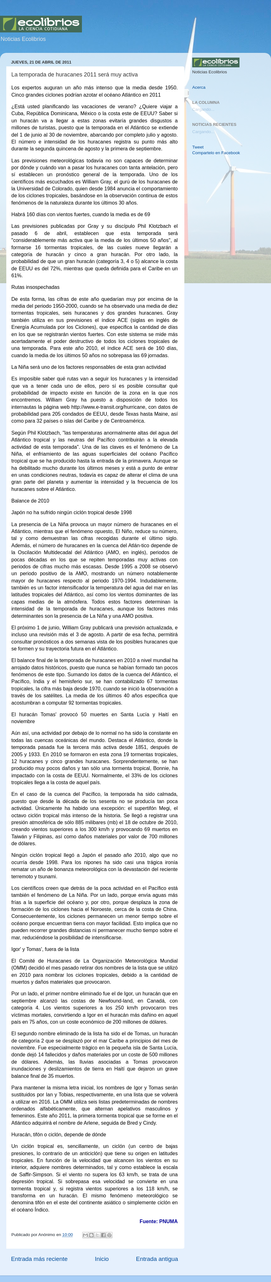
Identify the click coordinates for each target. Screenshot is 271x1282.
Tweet (198, 147)
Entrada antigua (157, 1259)
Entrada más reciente (39, 1259)
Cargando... (203, 109)
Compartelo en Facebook (216, 152)
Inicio (102, 1259)
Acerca (198, 87)
